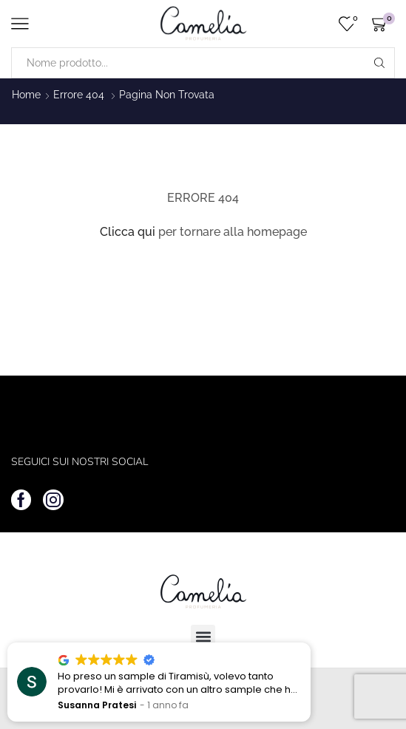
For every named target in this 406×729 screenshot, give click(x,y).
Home (26, 95)
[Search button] (379, 63)
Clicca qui (127, 232)
